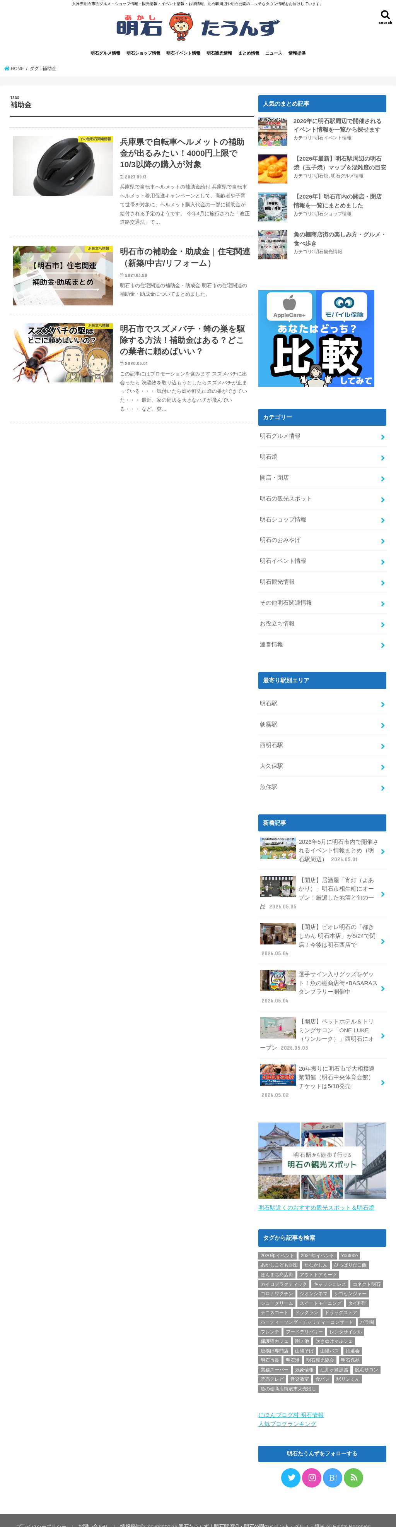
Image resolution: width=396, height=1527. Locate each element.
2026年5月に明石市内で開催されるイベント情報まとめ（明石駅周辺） (319, 844)
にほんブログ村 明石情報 (291, 1404)
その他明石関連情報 (286, 599)
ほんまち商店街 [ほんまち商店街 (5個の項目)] (277, 1264)
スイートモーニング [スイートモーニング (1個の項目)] (320, 1292)
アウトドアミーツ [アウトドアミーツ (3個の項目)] (318, 1264)
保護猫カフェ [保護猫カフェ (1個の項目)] (274, 1330)
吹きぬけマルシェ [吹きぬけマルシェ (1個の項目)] (334, 1330)
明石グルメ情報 (105, 53)
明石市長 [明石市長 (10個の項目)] (270, 1349)
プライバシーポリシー (41, 1515)
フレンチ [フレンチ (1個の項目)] (270, 1320)
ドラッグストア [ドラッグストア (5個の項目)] (341, 1301)
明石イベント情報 (183, 53)
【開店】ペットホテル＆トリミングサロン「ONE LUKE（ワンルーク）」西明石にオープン (317, 1025)
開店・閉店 (274, 476)
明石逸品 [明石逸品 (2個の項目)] (350, 1349)
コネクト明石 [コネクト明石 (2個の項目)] (367, 1273)
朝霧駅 (268, 719)
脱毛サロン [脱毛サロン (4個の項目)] (366, 1358)
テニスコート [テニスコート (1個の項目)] (274, 1301)
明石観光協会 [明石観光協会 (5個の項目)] (320, 1349)
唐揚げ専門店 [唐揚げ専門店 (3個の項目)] (274, 1339)
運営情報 (271, 640)
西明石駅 (271, 740)
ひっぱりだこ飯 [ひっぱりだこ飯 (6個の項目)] (350, 1254)
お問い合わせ (92, 1515)
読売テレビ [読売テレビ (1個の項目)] (272, 1368)
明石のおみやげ (280, 538)
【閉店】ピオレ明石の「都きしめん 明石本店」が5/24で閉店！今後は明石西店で (317, 932)
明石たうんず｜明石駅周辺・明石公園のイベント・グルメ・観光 (250, 1515)
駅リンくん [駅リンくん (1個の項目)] (348, 1368)
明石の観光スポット (286, 497)
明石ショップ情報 (143, 53)
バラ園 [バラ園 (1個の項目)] (367, 1311)
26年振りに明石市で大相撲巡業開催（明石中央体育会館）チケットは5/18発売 (317, 1071)
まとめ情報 (248, 53)
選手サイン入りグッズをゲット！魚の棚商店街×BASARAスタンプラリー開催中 (318, 978)
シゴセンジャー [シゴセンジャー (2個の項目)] (350, 1282)
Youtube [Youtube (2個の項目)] (349, 1244)
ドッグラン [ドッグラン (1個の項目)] (306, 1301)
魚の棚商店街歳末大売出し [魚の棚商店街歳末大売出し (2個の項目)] (288, 1378)
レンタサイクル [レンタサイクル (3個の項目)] (345, 1320)
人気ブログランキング (287, 1413)
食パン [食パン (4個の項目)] (322, 1368)
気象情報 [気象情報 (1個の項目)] (304, 1358)
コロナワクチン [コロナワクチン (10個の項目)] (277, 1282)
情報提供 (297, 53)
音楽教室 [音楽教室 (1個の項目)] (299, 1368)
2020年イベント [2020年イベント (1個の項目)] (277, 1244)
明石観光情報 (219, 53)
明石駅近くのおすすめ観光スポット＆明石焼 (316, 1197)
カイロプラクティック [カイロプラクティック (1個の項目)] (284, 1273)
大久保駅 (271, 761)
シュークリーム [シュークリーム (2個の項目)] (277, 1292)
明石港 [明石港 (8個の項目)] (293, 1349)
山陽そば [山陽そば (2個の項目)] (304, 1339)
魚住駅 (268, 781)
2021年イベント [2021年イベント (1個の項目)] (318, 1244)
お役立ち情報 (277, 620)
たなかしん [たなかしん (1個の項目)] (316, 1254)
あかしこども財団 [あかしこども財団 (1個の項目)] (279, 1254)
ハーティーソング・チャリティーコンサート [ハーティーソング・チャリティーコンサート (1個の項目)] (307, 1311)
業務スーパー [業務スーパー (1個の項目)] (274, 1358)
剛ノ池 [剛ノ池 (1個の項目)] (302, 1330)
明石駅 (268, 699)
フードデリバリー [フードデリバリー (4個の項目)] (304, 1320)
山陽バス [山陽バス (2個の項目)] (329, 1339)
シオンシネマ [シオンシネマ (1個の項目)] (314, 1282)
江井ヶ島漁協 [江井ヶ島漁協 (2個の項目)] (334, 1358)
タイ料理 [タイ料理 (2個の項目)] (357, 1292)
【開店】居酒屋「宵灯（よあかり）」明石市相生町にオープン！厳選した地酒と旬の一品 (317, 886)
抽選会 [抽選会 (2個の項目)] (353, 1339)
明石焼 (321, 175)
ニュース (273, 53)
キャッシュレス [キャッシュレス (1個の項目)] (330, 1273)
